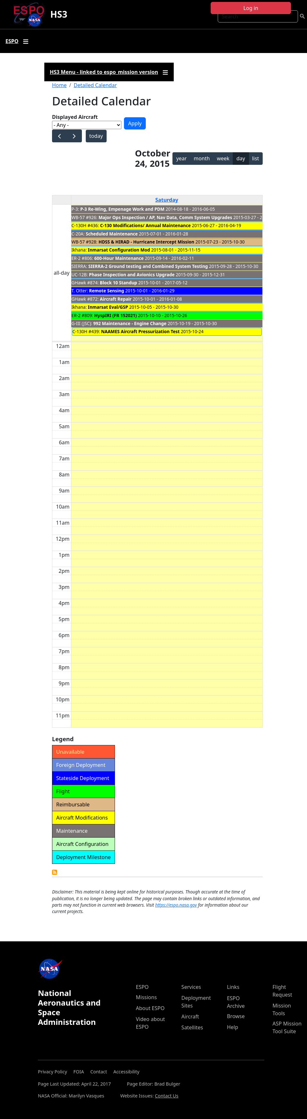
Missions (146, 997)
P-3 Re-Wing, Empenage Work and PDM (122, 209)
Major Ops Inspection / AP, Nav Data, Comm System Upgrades (166, 217)
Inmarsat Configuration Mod (119, 250)
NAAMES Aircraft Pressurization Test (140, 331)
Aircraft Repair (116, 299)
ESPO (142, 986)
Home (59, 85)
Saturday (166, 199)
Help (232, 1027)
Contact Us (166, 1096)
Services (191, 986)
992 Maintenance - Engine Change (129, 323)
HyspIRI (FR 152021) (115, 315)
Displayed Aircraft (75, 116)
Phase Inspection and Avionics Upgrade (132, 274)
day (240, 158)
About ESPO (150, 1008)
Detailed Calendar (95, 85)
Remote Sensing (106, 291)
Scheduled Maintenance (112, 234)
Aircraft (190, 1016)
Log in (250, 8)
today (96, 135)
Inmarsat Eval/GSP (108, 307)
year (181, 158)
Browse (236, 1016)
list (255, 158)
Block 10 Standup (118, 283)
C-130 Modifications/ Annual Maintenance (145, 225)
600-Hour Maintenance (119, 258)
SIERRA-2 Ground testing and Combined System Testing (148, 266)
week (223, 158)
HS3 (58, 14)
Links (233, 986)
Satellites (192, 1027)
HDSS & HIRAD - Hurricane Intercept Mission (146, 242)
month (202, 158)
